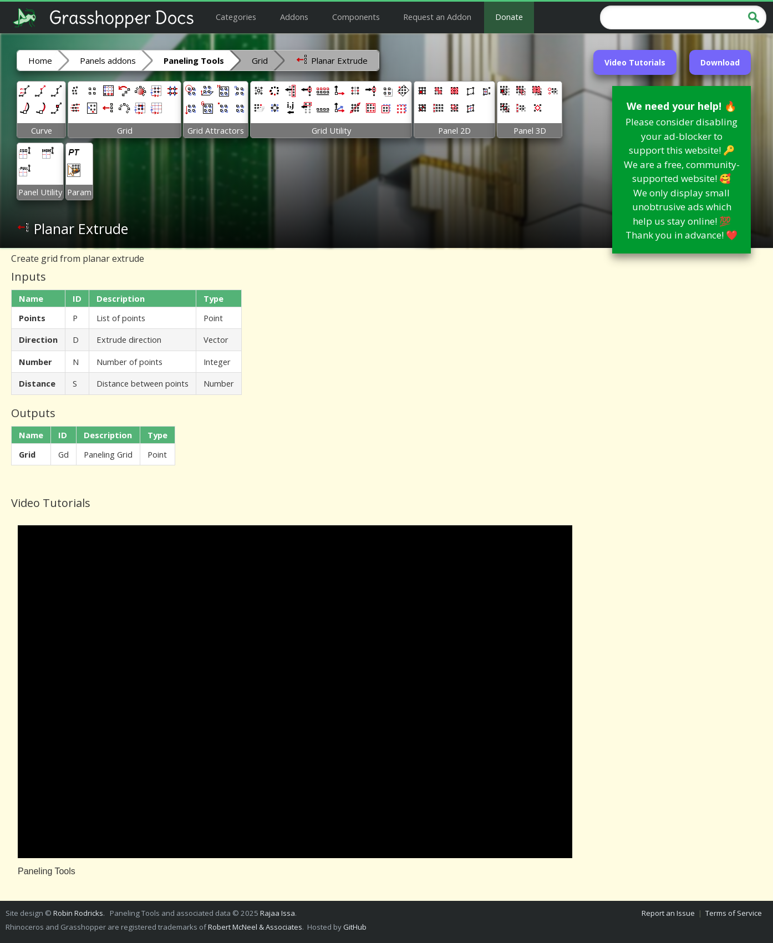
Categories (236, 16)
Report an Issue (668, 913)
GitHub (355, 927)
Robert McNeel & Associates (255, 927)
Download (720, 62)
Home (40, 60)
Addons (294, 16)
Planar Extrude (332, 60)
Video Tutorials (634, 62)
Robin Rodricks (78, 913)
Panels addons (108, 60)
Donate (509, 16)
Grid (260, 60)
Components (356, 16)
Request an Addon (437, 16)
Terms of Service (733, 913)
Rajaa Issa (277, 913)
